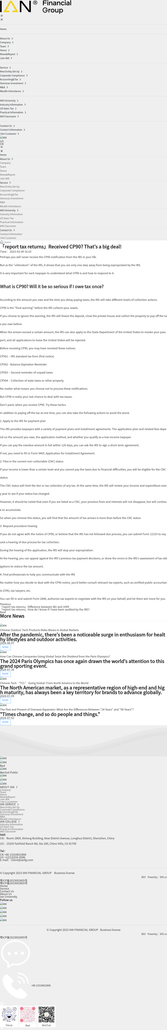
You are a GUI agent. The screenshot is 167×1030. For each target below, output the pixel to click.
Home (4, 885)
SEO (143, 876)
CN (2, 143)
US (2, 141)
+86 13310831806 (15, 853)
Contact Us (7, 890)
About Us (6, 893)
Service (4, 887)
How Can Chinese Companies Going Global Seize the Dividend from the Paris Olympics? (55, 656)
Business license (64, 872)
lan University (8, 895)
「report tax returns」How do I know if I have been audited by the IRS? (45, 609)
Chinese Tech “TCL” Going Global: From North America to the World (44, 682)
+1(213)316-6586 (14, 856)
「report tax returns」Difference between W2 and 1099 (34, 606)
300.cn (163, 876)
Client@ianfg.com (22, 859)
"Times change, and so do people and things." (50, 713)
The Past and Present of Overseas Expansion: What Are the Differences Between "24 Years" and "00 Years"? (67, 709)
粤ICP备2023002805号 (13, 879)
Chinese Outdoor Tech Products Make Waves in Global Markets (39, 630)
